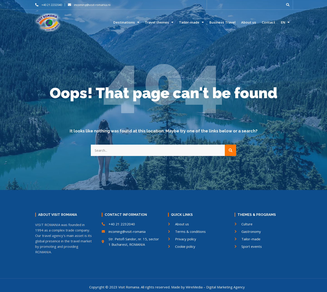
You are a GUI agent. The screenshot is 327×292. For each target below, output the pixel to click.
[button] (287, 4)
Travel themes (159, 22)
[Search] (230, 150)
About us (248, 22)
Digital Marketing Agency (225, 287)
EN (285, 22)
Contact (268, 22)
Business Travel (222, 22)
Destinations (126, 22)
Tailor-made (191, 22)
